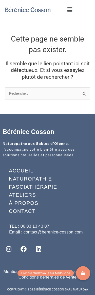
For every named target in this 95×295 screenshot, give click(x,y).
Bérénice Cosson (28, 9)
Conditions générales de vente (47, 277)
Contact (22, 211)
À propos (23, 203)
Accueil (21, 170)
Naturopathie (30, 179)
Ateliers (22, 195)
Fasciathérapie (33, 187)
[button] (69, 10)
